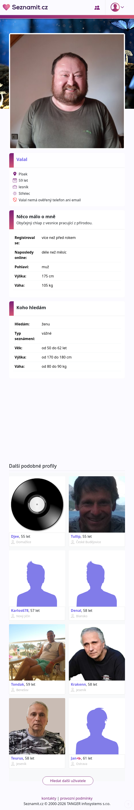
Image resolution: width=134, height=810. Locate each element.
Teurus (17, 758)
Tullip (75, 536)
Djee (15, 536)
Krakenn (78, 684)
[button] (118, 7)
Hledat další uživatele (68, 780)
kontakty (49, 798)
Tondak (17, 684)
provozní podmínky (76, 798)
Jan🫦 (76, 758)
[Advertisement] (67, 420)
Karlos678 (20, 610)
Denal (76, 610)
